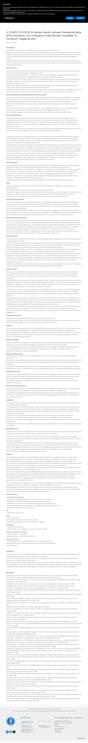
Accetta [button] (80, 18)
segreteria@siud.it (59, 728)
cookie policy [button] (6, 9)
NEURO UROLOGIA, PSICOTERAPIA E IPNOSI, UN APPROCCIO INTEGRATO (27, 726)
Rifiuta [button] (70, 18)
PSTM (83, 738)
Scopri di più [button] (9, 18)
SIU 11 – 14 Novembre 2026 (44, 721)
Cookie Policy (58, 732)
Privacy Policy (58, 730)
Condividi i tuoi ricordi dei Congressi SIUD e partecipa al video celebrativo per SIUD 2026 (27, 722)
